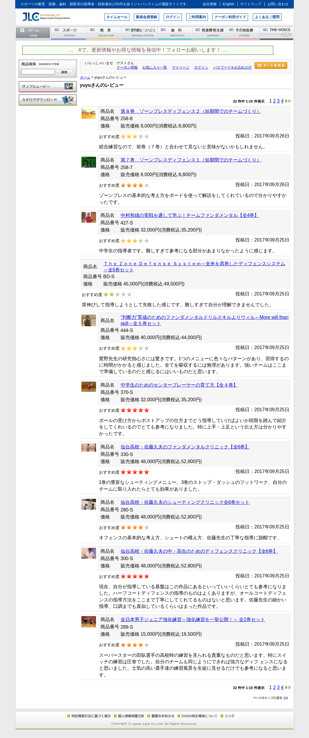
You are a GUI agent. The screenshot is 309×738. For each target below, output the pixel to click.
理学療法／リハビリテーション (139, 33)
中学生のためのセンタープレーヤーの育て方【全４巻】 (179, 384)
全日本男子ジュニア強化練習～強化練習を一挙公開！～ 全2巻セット (193, 619)
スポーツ (68, 33)
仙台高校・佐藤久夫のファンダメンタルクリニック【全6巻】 (185, 446)
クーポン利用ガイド (230, 17)
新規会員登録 (146, 17)
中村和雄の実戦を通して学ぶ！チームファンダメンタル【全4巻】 (190, 215)
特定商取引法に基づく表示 (88, 715)
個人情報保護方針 (128, 715)
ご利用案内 (197, 17)
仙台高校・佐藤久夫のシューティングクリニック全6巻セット (185, 502)
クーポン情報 (127, 67)
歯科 (175, 33)
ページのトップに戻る (154, 698)
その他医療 (243, 33)
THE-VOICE (276, 33)
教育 (104, 33)
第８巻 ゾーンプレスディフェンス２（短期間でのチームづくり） (191, 111)
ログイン (173, 17)
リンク (227, 715)
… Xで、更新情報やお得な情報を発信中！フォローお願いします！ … (147, 50)
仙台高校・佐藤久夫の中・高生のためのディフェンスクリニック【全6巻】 (199, 551)
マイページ (181, 67)
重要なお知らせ (159, 715)
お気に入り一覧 (154, 67)
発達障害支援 (209, 33)
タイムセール (116, 17)
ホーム (33, 33)
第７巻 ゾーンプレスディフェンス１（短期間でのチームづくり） (191, 159)
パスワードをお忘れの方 (232, 67)
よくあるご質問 (267, 17)
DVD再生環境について (198, 715)
